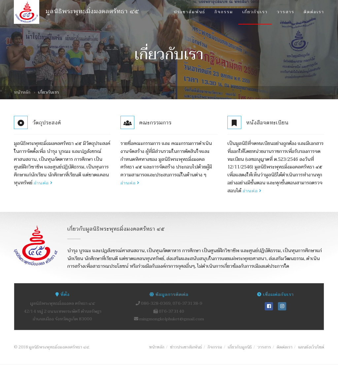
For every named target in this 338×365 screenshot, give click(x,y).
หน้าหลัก (22, 92)
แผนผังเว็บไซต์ (311, 347)
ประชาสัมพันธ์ (189, 12)
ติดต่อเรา (314, 12)
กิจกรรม (224, 12)
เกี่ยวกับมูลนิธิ (240, 347)
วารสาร (285, 12)
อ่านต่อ (43, 183)
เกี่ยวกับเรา (255, 12)
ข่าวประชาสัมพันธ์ (186, 347)
